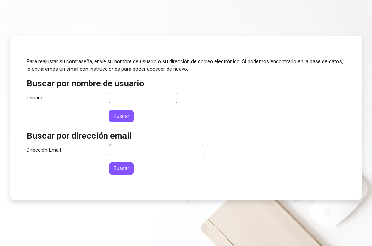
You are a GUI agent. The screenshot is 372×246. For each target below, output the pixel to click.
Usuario (35, 98)
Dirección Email (44, 150)
